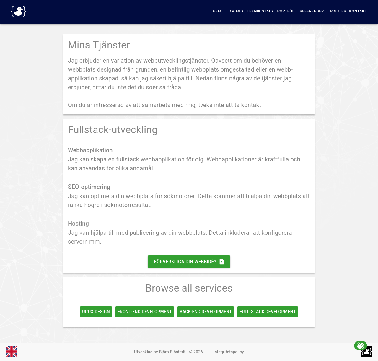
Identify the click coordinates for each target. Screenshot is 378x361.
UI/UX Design (96, 311)
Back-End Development (206, 311)
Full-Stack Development (267, 311)
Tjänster (336, 11)
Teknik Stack (260, 11)
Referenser (312, 11)
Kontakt (358, 11)
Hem (217, 11)
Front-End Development (145, 311)
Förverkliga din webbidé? (189, 261)
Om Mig (236, 11)
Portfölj (286, 11)
